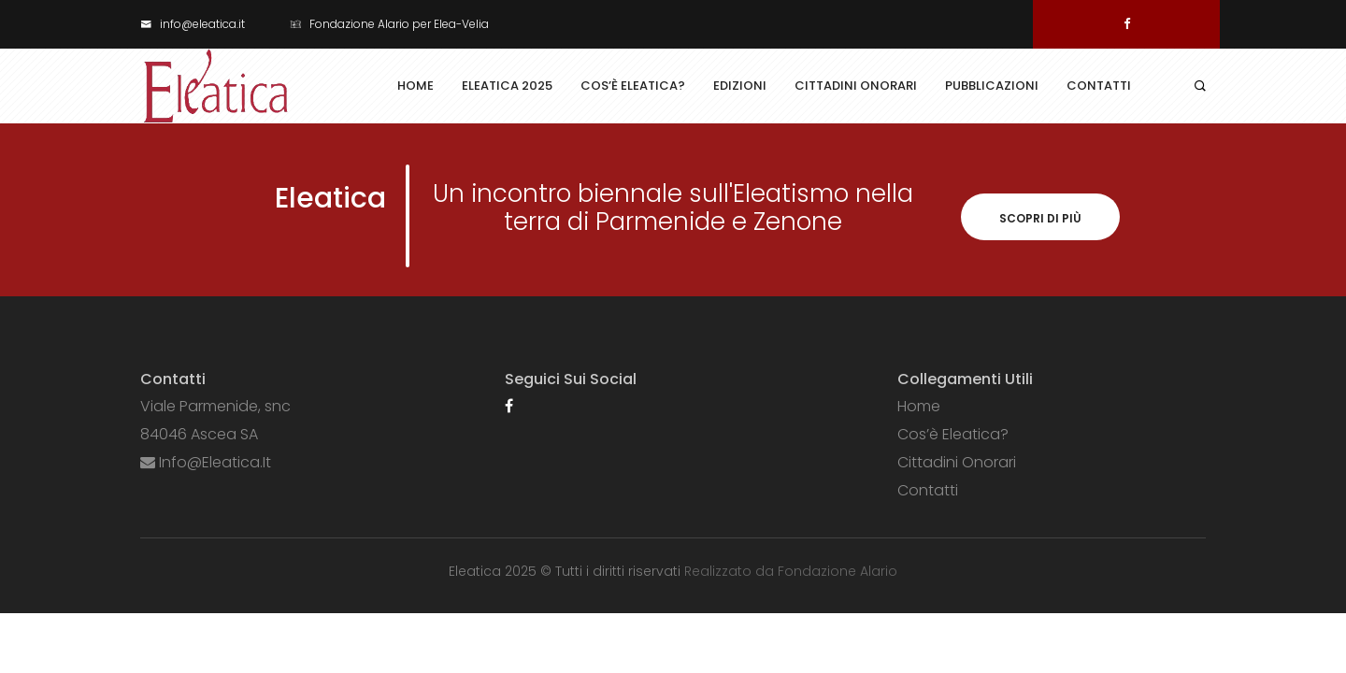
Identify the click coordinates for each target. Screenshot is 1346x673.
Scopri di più (1040, 218)
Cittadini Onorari (856, 85)
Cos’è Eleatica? (632, 85)
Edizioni (739, 85)
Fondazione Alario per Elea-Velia (389, 24)
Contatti (1099, 85)
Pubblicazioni (991, 85)
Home (415, 85)
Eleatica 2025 (507, 85)
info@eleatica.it (192, 24)
